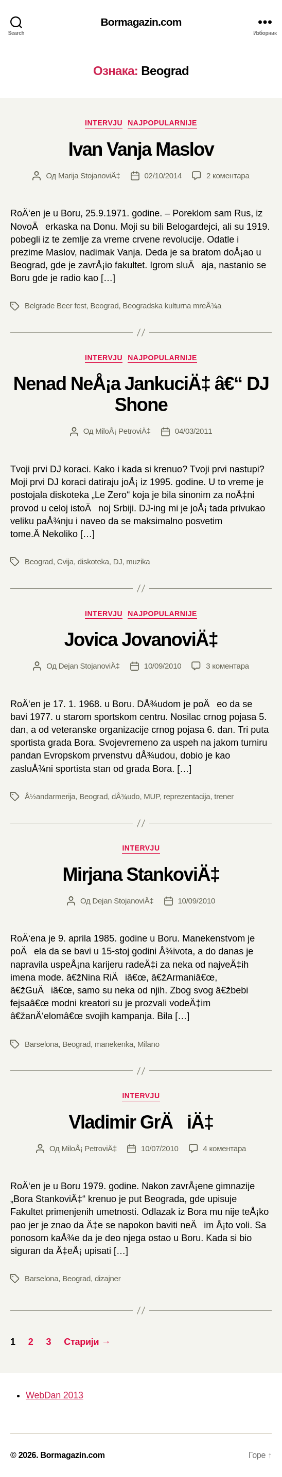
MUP (152, 796)
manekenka (114, 1044)
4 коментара (224, 1148)
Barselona (41, 1044)
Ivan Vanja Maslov (141, 149)
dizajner (108, 1278)
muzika (138, 561)
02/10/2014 (163, 175)
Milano (148, 1044)
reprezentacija (187, 796)
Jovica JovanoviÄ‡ (141, 639)
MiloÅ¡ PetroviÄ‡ (123, 431)
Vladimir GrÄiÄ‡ (140, 1122)
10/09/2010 (163, 665)
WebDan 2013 (54, 1395)
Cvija (65, 561)
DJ (117, 561)
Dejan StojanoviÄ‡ (89, 665)
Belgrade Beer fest (55, 305)
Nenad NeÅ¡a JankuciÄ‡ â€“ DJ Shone (141, 394)
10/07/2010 (160, 1148)
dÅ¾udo (125, 796)
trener (224, 796)
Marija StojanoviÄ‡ (89, 175)
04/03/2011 (194, 431)
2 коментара (227, 175)
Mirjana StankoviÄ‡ (140, 874)
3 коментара (227, 665)
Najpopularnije (162, 123)
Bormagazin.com (141, 21)
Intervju (103, 123)
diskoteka (93, 561)
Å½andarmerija (50, 796)
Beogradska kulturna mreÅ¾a (171, 305)
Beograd (105, 305)
